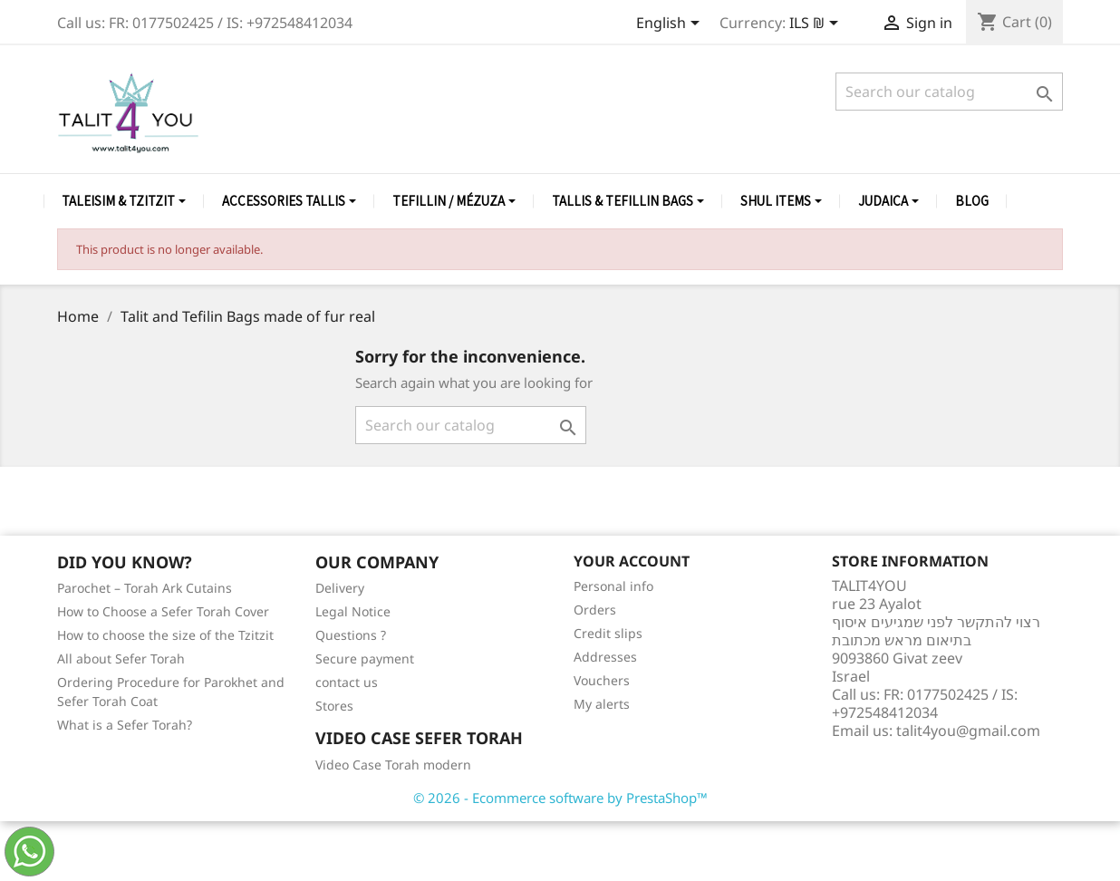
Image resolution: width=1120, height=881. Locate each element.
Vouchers (602, 680)
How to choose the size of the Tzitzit (165, 635)
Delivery (339, 587)
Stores (334, 705)
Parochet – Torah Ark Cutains (144, 587)
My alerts (602, 703)
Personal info (613, 586)
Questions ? (350, 635)
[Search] (949, 92)
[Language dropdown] (671, 24)
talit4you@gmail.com (968, 731)
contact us (346, 682)
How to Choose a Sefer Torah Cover (163, 611)
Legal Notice (353, 611)
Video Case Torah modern (393, 764)
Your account (632, 561)
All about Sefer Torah (121, 658)
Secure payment (364, 658)
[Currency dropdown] (817, 24)
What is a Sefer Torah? (124, 724)
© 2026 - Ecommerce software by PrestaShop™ (560, 798)
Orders (595, 609)
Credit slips (608, 633)
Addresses (605, 656)
